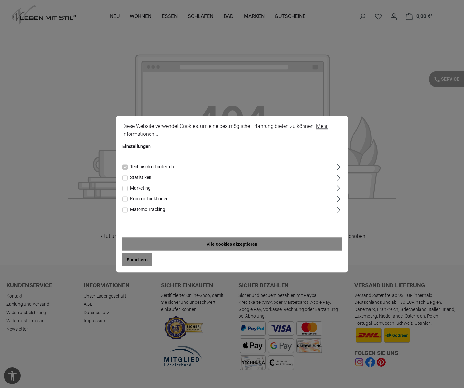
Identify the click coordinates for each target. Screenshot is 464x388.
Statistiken (140, 177)
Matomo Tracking (147, 209)
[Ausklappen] (338, 166)
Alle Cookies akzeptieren (232, 243)
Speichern (137, 259)
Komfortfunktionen (149, 198)
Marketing (140, 187)
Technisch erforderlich (152, 166)
